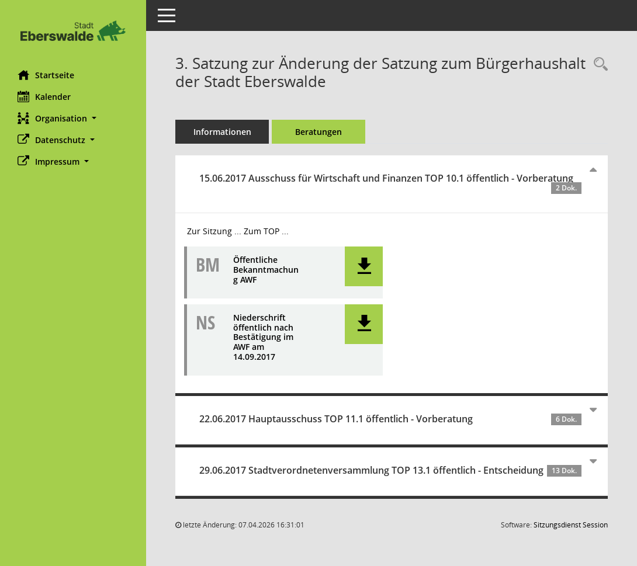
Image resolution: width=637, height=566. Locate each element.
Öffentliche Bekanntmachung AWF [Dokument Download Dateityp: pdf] (266, 269)
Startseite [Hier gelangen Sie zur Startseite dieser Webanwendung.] (46, 75)
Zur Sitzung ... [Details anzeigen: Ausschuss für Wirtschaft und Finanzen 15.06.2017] (214, 231)
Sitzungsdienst (571, 525)
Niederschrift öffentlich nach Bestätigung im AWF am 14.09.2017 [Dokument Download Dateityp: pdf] (263, 337)
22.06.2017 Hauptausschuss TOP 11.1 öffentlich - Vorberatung (390, 418)
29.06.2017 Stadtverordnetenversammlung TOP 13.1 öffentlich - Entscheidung (390, 470)
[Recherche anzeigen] (598, 64)
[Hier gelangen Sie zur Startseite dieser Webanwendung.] (73, 30)
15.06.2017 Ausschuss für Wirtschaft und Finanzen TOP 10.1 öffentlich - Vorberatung (390, 183)
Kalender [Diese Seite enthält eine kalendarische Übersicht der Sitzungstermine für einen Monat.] (44, 96)
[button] (73, 118)
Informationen (222, 131)
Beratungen (318, 131)
